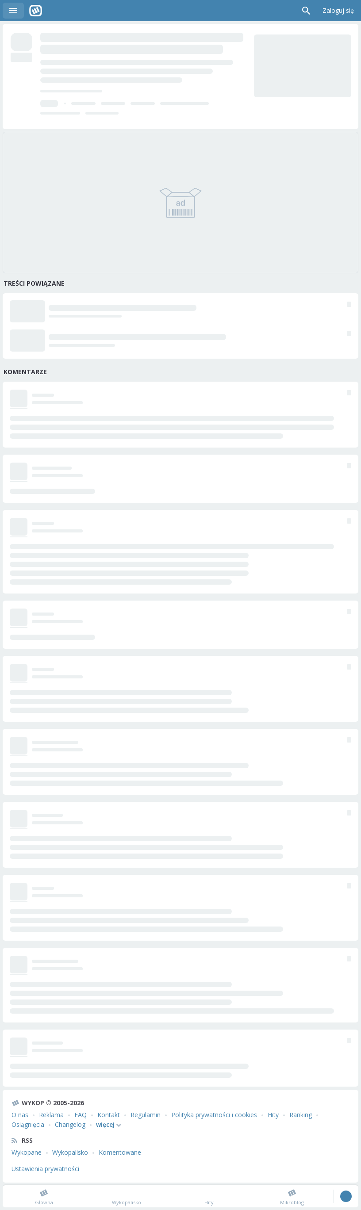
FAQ (80, 1114)
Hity (273, 1114)
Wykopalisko (70, 1152)
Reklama (51, 1114)
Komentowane (120, 1152)
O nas (20, 1114)
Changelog (70, 1124)
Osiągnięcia (28, 1124)
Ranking (300, 1114)
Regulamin (146, 1114)
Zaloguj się (338, 10)
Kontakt (108, 1114)
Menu (13, 11)
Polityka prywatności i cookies (214, 1114)
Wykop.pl (35, 10)
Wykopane (27, 1152)
